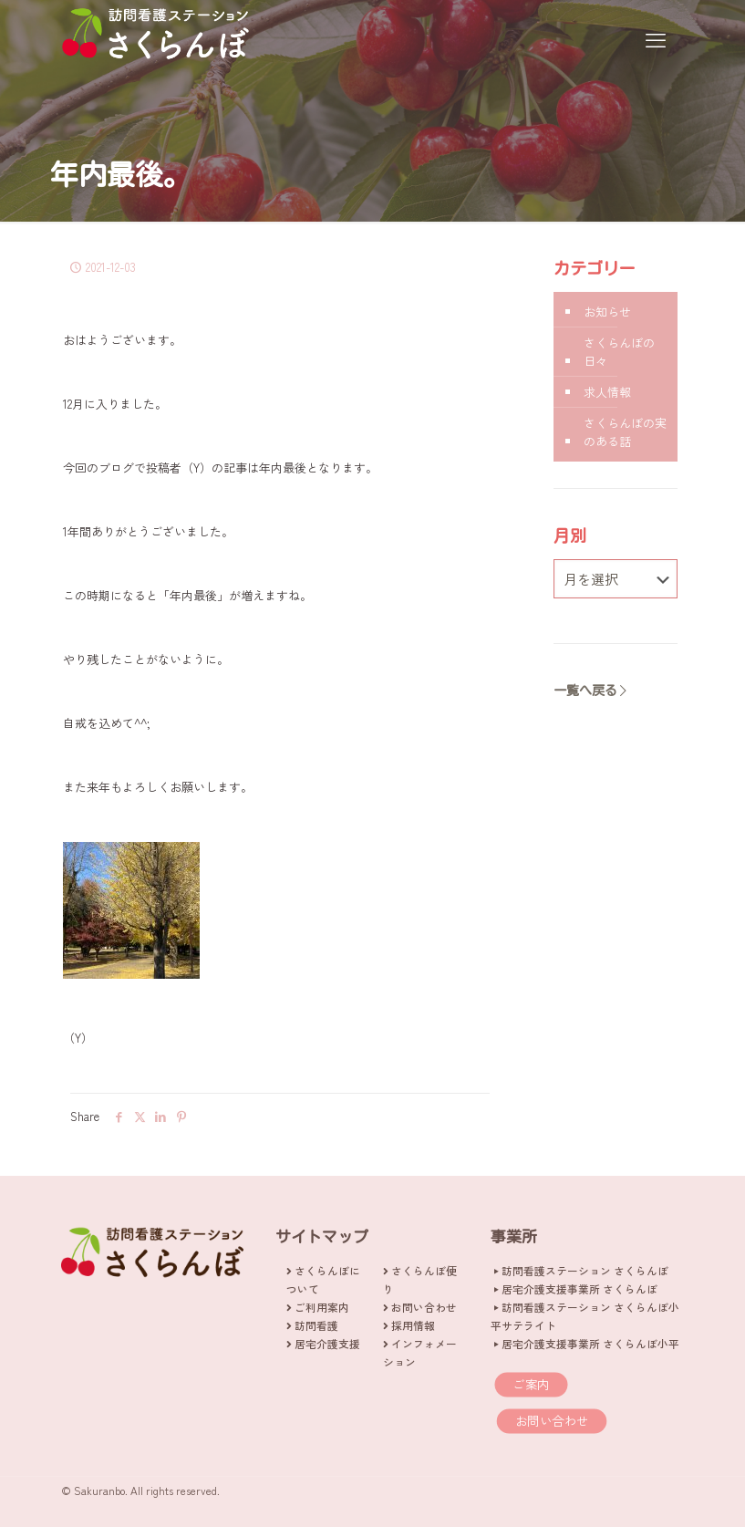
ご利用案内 (322, 1306)
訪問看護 (316, 1325)
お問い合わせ (424, 1306)
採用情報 (413, 1325)
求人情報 (607, 391)
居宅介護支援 (327, 1343)
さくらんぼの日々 (619, 351)
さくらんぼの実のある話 (625, 432)
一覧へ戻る (592, 690)
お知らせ (607, 311)
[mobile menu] (655, 38)
